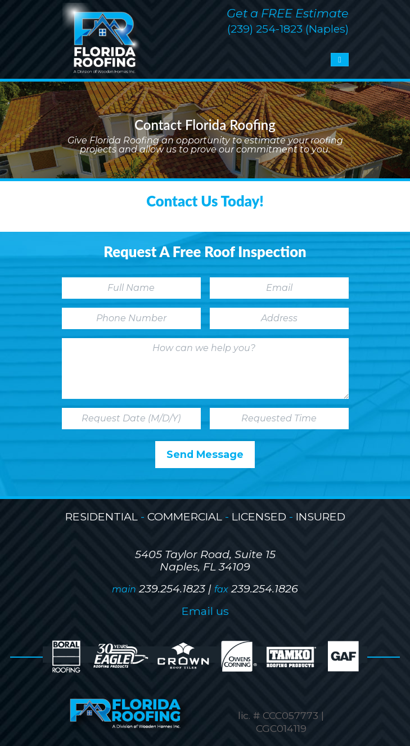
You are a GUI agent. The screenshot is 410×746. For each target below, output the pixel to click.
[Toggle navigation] (339, 59)
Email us (205, 611)
